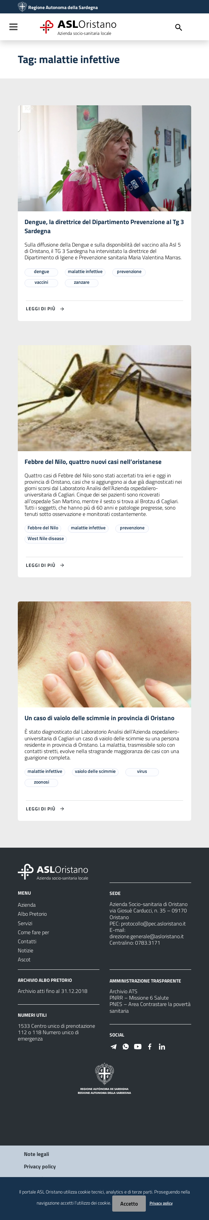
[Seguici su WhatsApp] (126, 1047)
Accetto (129, 1204)
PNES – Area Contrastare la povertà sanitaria (150, 1009)
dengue (41, 271)
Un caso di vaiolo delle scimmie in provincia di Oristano (102, 719)
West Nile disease (46, 539)
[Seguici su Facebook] (150, 1047)
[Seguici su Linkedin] (162, 1047)
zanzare (81, 282)
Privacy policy (40, 1168)
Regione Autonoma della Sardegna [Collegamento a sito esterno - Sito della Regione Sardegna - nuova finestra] (63, 7)
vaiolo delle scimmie (95, 772)
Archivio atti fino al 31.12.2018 (52, 992)
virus (142, 772)
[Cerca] (178, 27)
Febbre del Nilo (43, 528)
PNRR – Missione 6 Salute (139, 999)
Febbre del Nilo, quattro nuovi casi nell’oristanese (95, 462)
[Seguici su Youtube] (138, 1047)
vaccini (41, 282)
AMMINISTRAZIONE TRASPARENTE (145, 981)
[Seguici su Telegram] (114, 1047)
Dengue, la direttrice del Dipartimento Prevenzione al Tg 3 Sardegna (104, 226)
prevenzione (129, 271)
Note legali (36, 1155)
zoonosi (41, 783)
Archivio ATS (123, 993)
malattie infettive (85, 271)
